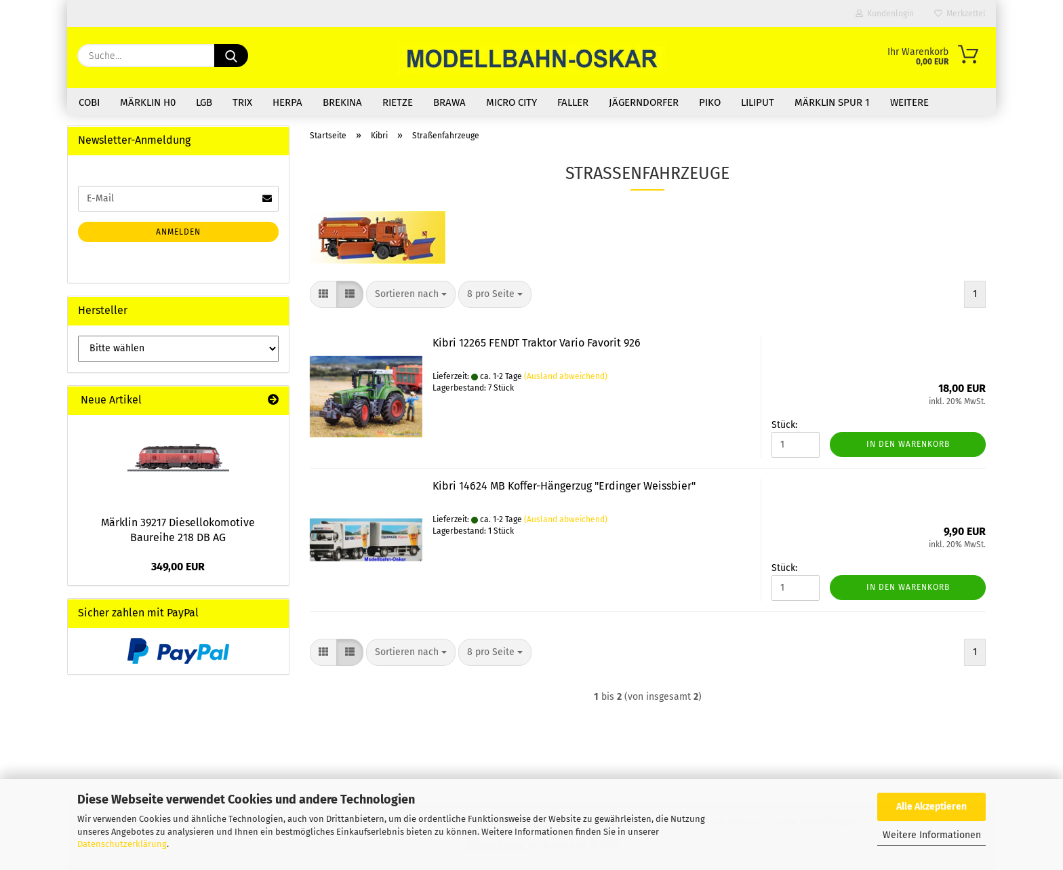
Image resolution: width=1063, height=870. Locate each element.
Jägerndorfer (644, 102)
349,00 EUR (178, 566)
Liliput (757, 102)
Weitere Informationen (932, 835)
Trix (242, 102)
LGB (204, 102)
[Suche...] (231, 55)
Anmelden (178, 232)
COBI (89, 102)
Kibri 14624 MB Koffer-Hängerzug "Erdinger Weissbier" (564, 485)
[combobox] (411, 294)
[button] (323, 294)
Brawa (449, 102)
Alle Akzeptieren (931, 806)
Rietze (397, 102)
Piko (710, 102)
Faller (572, 102)
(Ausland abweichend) (565, 376)
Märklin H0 (148, 102)
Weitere (909, 102)
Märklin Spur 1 (832, 102)
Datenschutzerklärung (122, 844)
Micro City (511, 102)
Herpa (287, 102)
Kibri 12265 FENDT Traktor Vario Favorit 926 (537, 342)
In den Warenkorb (908, 444)
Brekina (342, 102)
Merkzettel (960, 13)
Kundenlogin (885, 13)
